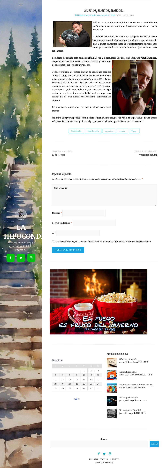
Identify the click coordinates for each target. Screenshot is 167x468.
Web (54, 233)
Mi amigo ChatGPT (128, 397)
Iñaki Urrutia (76, 131)
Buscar (104, 439)
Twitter (104, 459)
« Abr (76, 399)
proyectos (109, 131)
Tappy (134, 131)
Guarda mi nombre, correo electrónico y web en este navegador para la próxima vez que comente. (103, 241)
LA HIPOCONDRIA (107, 462)
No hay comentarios (125, 15)
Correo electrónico (62, 223)
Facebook (93, 459)
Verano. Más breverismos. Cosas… (136, 384)
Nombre (57, 213)
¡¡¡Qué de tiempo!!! (127, 359)
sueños (122, 131)
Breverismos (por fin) (130, 410)
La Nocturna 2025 (128, 372)
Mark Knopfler (93, 131)
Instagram (115, 459)
